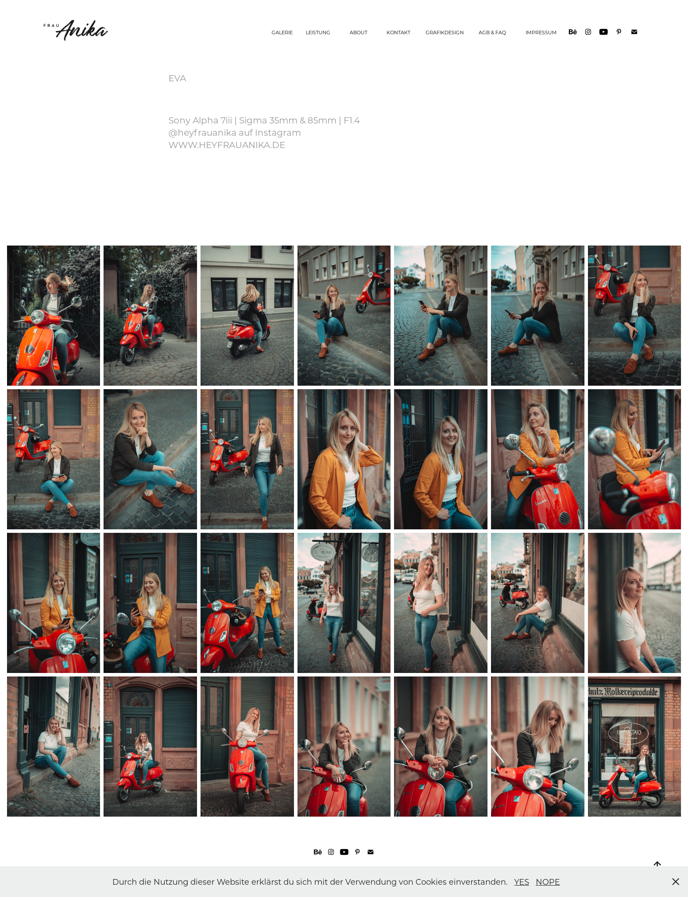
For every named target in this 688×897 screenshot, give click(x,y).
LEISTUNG (318, 32)
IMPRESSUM (541, 32)
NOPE (548, 881)
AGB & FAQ (492, 32)
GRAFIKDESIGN (445, 32)
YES (521, 881)
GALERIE (282, 32)
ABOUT (358, 32)
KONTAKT (398, 32)
